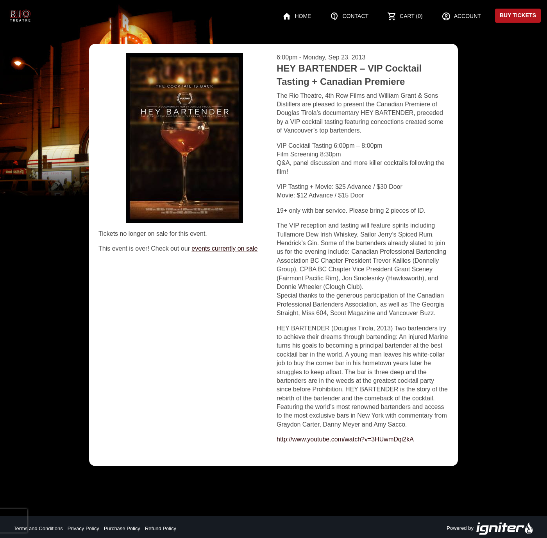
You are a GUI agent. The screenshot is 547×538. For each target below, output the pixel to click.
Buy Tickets (518, 15)
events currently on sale (224, 248)
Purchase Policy (122, 528)
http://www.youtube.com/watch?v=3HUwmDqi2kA (345, 439)
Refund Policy (160, 528)
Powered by (490, 528)
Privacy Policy (83, 528)
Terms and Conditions (38, 528)
